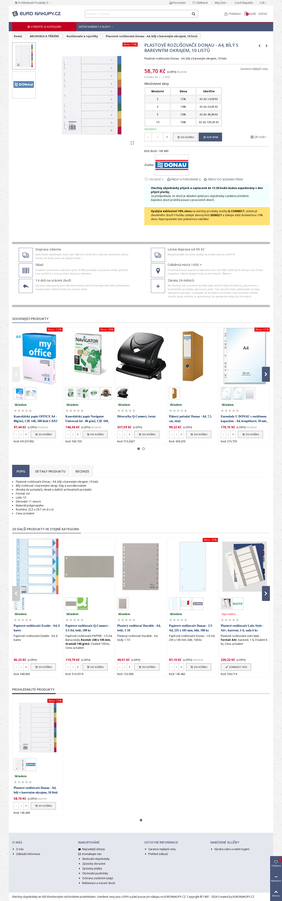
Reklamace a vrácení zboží (96, 883)
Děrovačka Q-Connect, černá (136, 416)
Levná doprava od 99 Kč (186, 249)
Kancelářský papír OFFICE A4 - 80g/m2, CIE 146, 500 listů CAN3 (35, 419)
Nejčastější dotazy (91, 849)
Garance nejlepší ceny (254, 69)
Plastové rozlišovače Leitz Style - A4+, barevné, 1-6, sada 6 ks (242, 628)
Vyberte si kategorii (44, 26)
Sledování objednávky (93, 859)
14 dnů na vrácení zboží (53, 280)
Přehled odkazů (156, 854)
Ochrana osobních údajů (95, 878)
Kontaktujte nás (89, 854)
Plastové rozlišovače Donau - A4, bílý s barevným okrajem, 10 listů (36, 790)
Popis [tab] (21, 471)
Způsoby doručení (91, 864)
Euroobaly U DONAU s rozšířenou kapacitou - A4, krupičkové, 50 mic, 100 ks (244, 421)
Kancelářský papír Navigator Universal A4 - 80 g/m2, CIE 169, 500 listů (87, 421)
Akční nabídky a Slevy (95, 26)
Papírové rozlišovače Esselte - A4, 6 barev (37, 628)
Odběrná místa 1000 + (185, 264)
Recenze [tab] (82, 471)
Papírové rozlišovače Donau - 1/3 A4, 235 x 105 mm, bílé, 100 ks (190, 628)
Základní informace (26, 854)
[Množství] (157, 137)
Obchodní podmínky (93, 873)
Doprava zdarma (48, 249)
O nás (17, 849)
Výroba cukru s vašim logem (229, 849)
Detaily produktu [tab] (50, 471)
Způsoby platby (90, 869)
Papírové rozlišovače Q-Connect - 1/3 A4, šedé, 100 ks (87, 628)
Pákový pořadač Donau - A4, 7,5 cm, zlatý (190, 419)
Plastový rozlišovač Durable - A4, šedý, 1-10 (139, 628)
